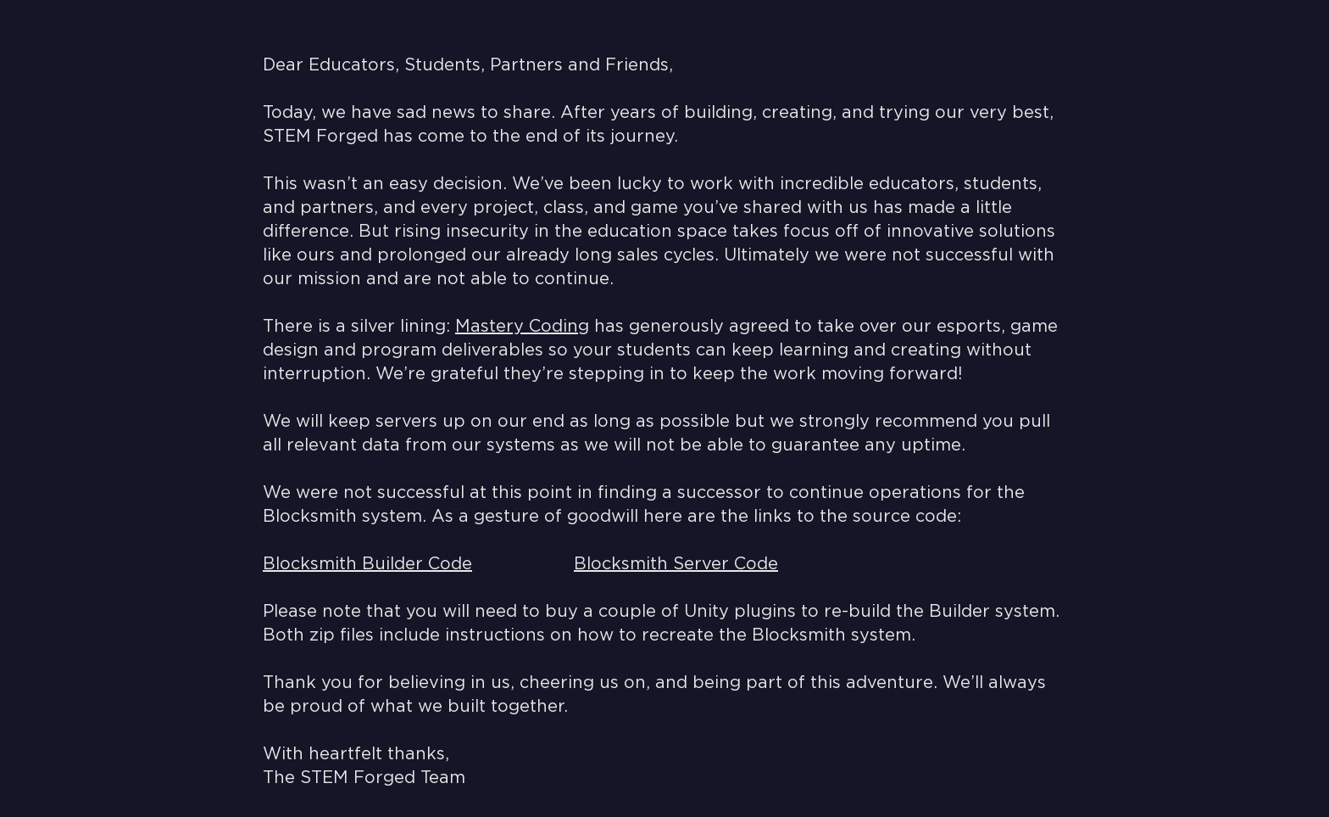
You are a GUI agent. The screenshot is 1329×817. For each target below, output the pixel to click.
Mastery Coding (522, 326)
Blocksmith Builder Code (367, 564)
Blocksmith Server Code (676, 564)
